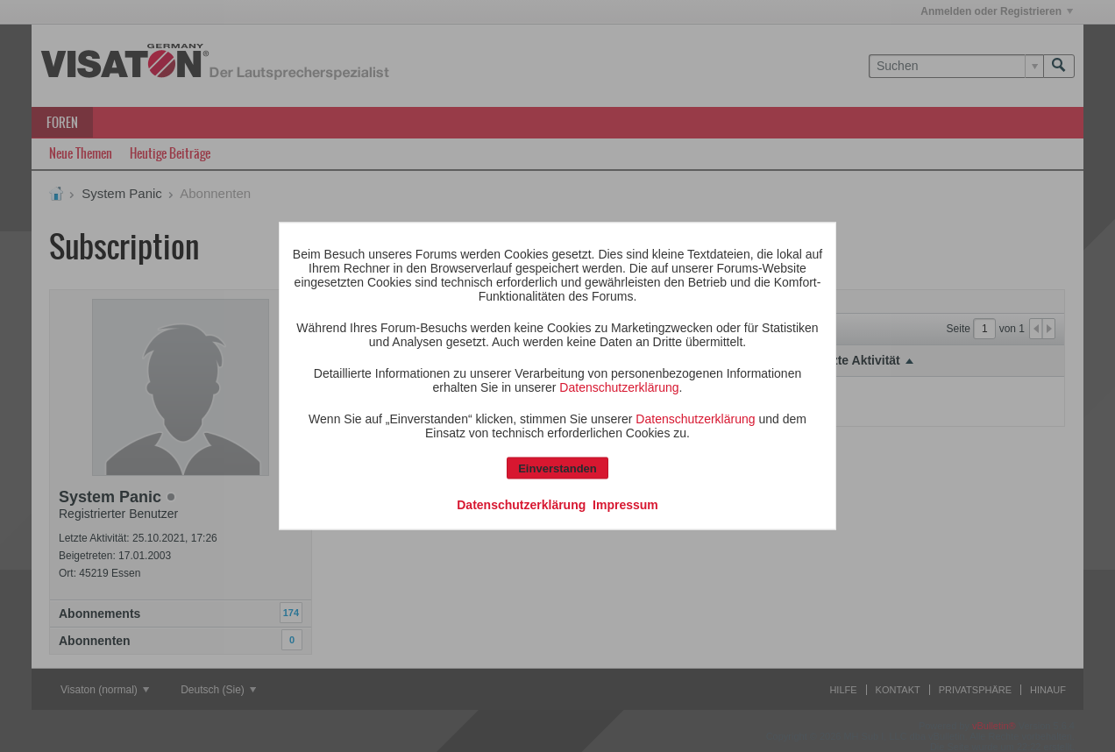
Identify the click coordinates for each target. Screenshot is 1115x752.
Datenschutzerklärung (618, 387)
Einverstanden (557, 468)
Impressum (625, 505)
